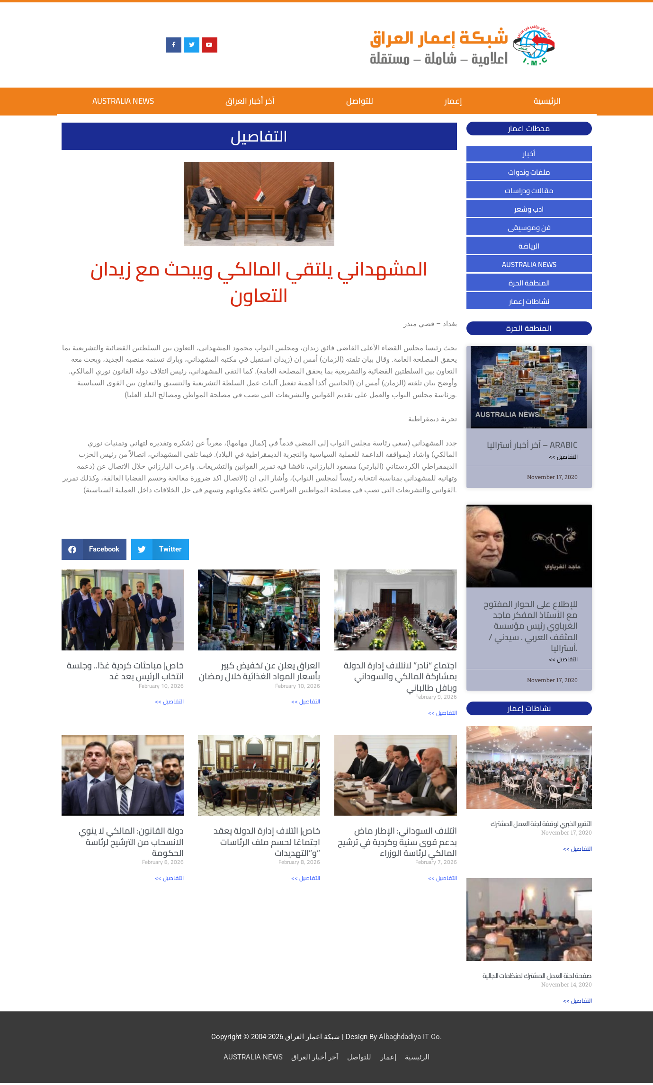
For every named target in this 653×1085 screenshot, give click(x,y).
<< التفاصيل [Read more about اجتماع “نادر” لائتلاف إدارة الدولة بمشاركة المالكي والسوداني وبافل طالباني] (442, 712)
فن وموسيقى (529, 227)
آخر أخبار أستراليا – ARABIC (532, 445)
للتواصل (359, 100)
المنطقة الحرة (529, 283)
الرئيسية (547, 100)
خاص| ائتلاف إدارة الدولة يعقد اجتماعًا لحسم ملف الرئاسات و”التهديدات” (267, 842)
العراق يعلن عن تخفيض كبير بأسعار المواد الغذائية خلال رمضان (259, 671)
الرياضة (529, 246)
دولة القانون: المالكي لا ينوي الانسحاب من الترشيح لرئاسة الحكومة (131, 842)
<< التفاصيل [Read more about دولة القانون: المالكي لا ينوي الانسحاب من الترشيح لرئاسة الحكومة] (169, 878)
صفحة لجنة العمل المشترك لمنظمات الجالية (537, 977)
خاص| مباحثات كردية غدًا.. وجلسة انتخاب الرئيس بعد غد (125, 671)
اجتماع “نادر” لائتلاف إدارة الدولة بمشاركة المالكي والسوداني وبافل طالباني (400, 676)
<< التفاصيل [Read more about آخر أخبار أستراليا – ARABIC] (563, 456)
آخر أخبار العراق (250, 100)
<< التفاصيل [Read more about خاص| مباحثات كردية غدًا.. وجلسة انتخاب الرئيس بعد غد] (169, 701)
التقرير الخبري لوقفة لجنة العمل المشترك (541, 825)
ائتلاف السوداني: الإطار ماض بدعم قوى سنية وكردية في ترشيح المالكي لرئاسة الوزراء (397, 842)
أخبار (529, 153)
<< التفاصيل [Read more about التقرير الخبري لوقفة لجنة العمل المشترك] (577, 850)
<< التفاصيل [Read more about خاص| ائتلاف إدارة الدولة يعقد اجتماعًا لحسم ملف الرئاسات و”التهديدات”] (305, 878)
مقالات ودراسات (529, 190)
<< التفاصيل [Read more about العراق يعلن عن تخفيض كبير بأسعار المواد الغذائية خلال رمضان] (305, 701)
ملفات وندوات (529, 172)
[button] (94, 549)
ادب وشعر (529, 209)
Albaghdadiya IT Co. (410, 1038)
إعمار (453, 100)
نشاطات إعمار (529, 301)
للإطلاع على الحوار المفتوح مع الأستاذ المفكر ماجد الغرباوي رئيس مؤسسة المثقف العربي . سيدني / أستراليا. (530, 626)
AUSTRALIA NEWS (123, 100)
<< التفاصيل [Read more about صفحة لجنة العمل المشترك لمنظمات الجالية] (577, 1002)
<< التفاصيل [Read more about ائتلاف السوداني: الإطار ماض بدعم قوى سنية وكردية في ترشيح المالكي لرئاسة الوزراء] (442, 878)
